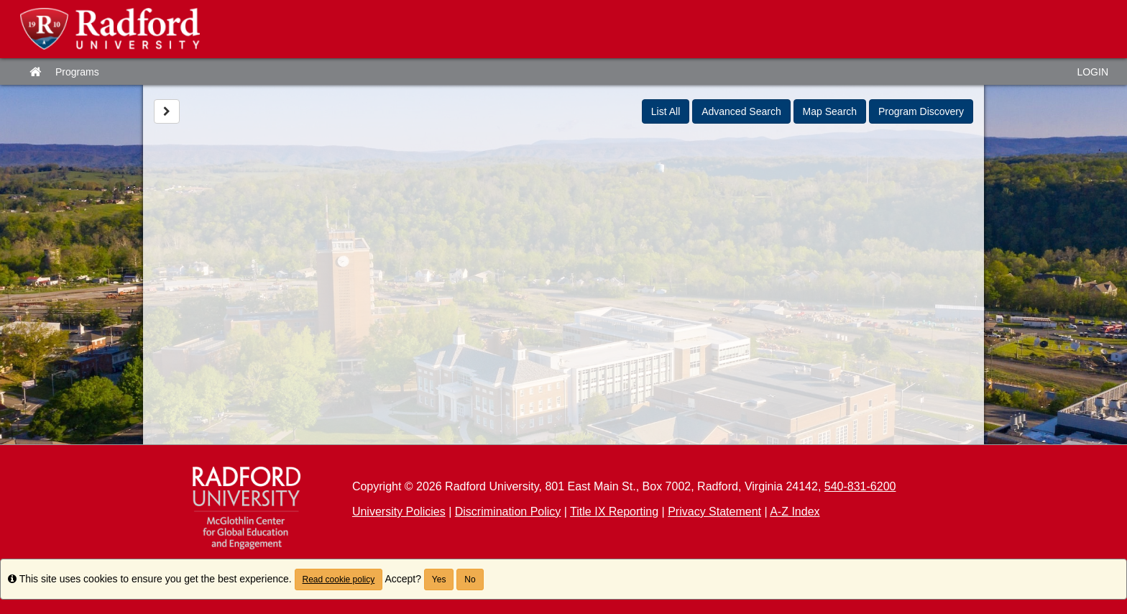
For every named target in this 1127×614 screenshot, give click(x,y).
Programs (77, 72)
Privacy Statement (714, 511)
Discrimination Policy (508, 511)
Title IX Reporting (614, 511)
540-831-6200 (860, 486)
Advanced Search (741, 111)
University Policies (399, 511)
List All (665, 111)
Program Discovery (921, 111)
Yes (439, 579)
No (469, 579)
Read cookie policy (339, 579)
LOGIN (1092, 72)
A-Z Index (794, 511)
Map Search (830, 111)
